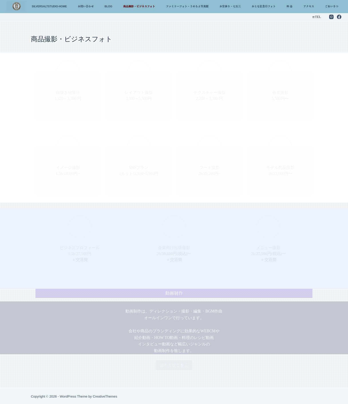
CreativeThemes (105, 396)
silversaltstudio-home (49, 6)
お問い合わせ (86, 6)
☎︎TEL (316, 17)
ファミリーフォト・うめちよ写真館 (187, 6)
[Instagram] (331, 17)
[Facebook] (339, 17)
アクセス (308, 6)
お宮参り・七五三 (230, 6)
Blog (108, 6)
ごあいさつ (331, 6)
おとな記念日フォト (264, 6)
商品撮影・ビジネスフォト (139, 6)
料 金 (290, 6)
